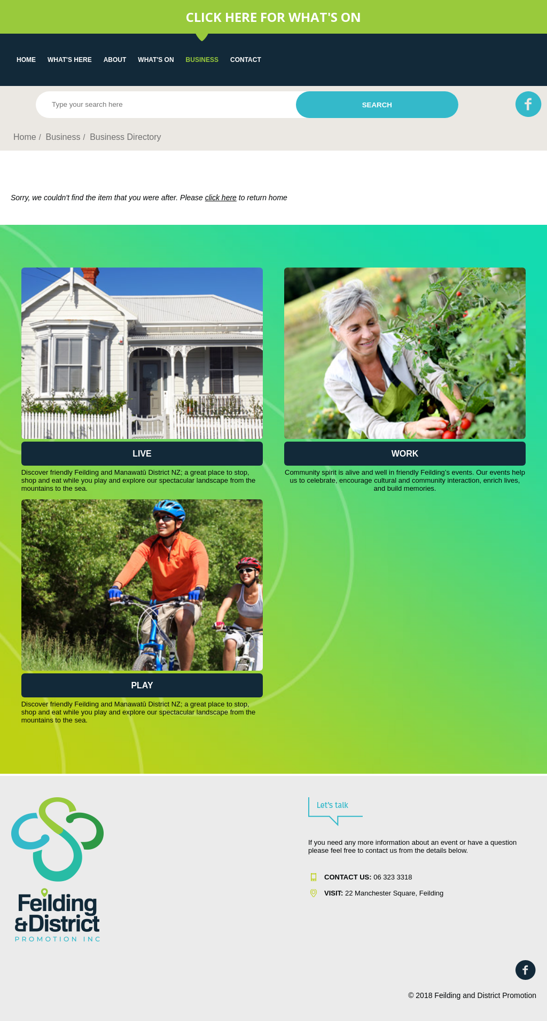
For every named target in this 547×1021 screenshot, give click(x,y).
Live (142, 453)
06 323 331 (366, 877)
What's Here (70, 60)
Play (142, 685)
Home (26, 60)
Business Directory (125, 137)
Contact (245, 60)
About (115, 60)
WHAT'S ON (156, 60)
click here (221, 197)
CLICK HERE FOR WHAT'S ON (273, 17)
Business (202, 60)
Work (405, 453)
